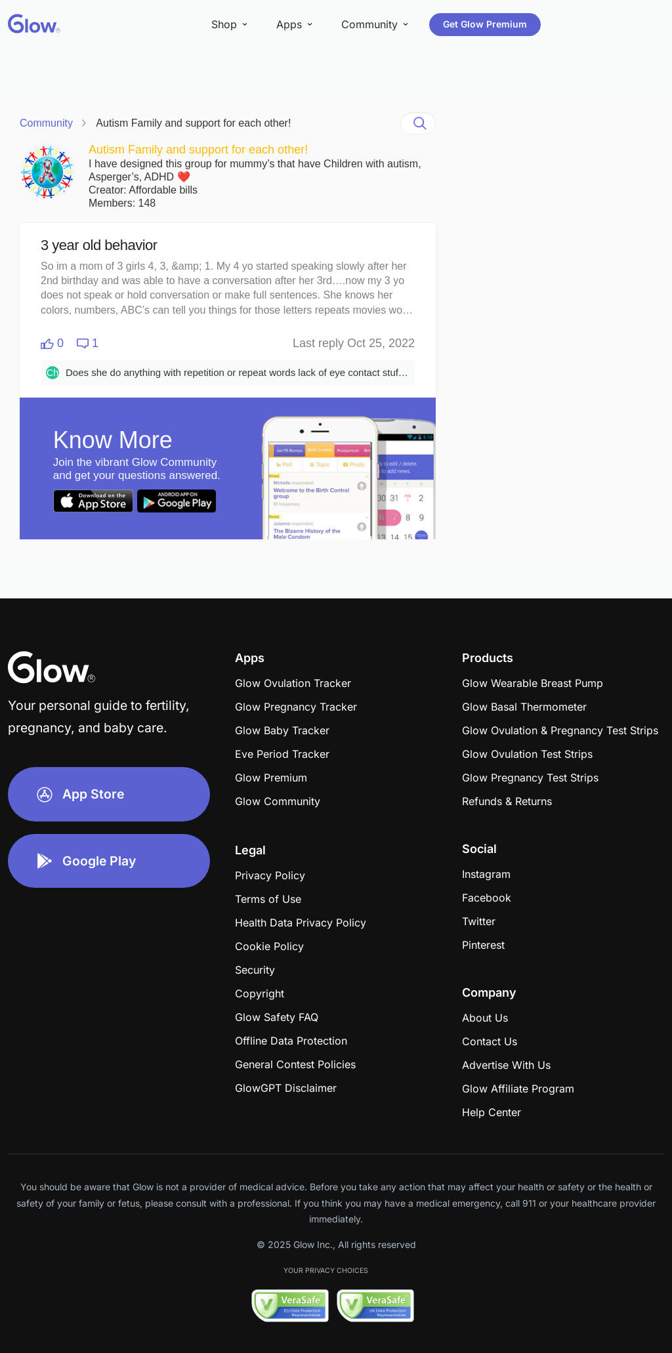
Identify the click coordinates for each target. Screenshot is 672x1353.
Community (46, 123)
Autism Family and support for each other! (193, 123)
